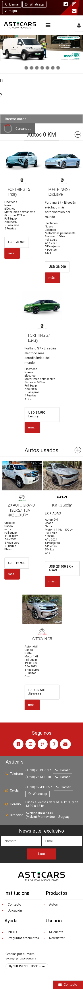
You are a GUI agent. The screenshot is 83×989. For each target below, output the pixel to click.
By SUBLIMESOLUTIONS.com (27, 966)
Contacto (67, 985)
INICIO (12, 932)
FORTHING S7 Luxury (39, 338)
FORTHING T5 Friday (19, 192)
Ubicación (15, 910)
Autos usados (41, 450)
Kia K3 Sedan (62, 505)
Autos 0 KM (41, 134)
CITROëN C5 (42, 638)
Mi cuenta (56, 932)
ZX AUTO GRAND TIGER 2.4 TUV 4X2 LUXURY (21, 510)
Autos (53, 904)
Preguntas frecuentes (23, 938)
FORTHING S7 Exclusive (59, 192)
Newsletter (57, 938)
